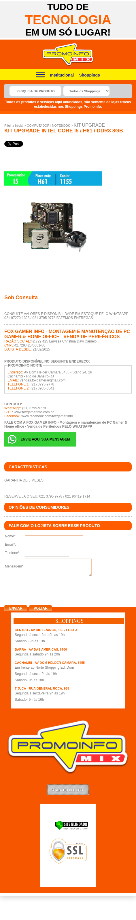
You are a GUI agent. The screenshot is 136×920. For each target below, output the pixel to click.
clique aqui (13, 587)
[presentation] (48, 589)
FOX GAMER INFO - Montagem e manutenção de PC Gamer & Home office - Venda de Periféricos (67, 334)
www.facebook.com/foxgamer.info (47, 416)
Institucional (62, 75)
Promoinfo (68, 54)
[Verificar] (71, 829)
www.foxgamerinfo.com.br (34, 412)
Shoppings (89, 75)
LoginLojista (68, 789)
